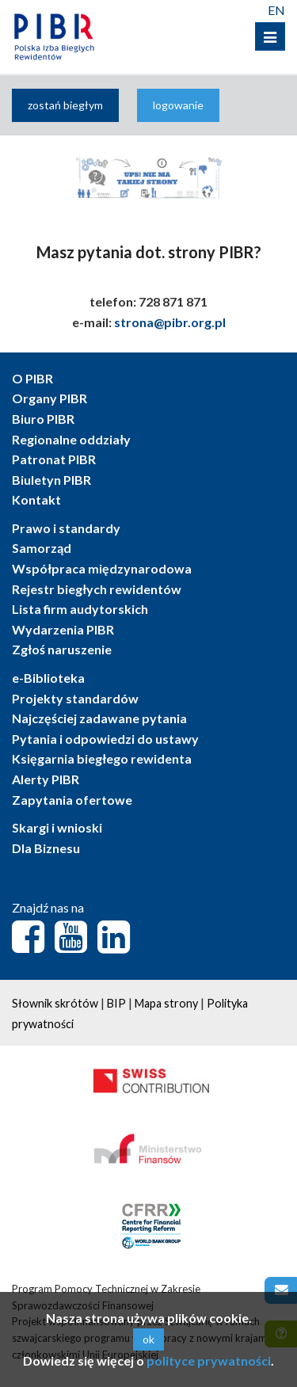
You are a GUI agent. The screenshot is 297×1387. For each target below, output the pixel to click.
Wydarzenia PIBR (63, 629)
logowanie (178, 105)
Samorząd (41, 547)
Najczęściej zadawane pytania (99, 718)
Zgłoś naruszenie (62, 649)
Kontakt (36, 499)
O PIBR (32, 378)
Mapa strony (166, 1003)
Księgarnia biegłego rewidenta (102, 758)
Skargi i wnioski (57, 827)
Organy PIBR (49, 398)
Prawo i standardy (66, 527)
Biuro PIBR (43, 418)
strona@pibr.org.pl (170, 322)
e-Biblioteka (48, 677)
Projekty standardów (75, 698)
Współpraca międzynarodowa (102, 568)
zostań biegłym (65, 105)
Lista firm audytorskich (80, 608)
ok (148, 1339)
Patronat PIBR (54, 459)
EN (276, 9)
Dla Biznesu (46, 847)
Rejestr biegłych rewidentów (96, 588)
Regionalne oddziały (71, 439)
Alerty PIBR (45, 779)
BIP (116, 1003)
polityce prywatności (209, 1360)
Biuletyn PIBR (51, 479)
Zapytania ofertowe (72, 799)
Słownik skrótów (55, 1003)
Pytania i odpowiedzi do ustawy (105, 738)
